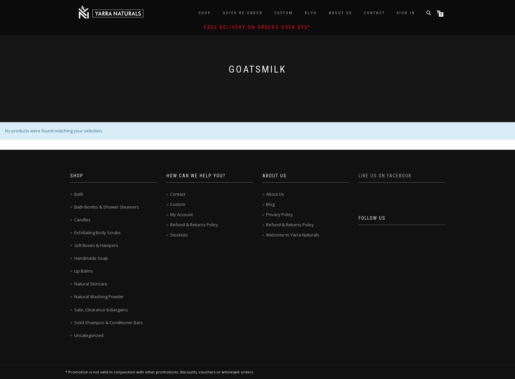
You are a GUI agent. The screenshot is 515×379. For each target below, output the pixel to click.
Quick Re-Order (242, 13)
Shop (205, 13)
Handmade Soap (91, 258)
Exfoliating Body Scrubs (97, 232)
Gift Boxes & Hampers (96, 245)
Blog (311, 13)
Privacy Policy (279, 214)
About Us (340, 13)
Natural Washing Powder (99, 297)
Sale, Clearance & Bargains (101, 310)
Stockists (179, 235)
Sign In (406, 13)
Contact (374, 13)
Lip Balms (83, 271)
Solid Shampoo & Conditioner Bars (108, 322)
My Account (181, 214)
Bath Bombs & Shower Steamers (106, 207)
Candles (82, 220)
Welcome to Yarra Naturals (292, 235)
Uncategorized (88, 335)
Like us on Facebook (385, 175)
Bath (78, 194)
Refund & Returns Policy (194, 225)
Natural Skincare (90, 284)
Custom (283, 13)
